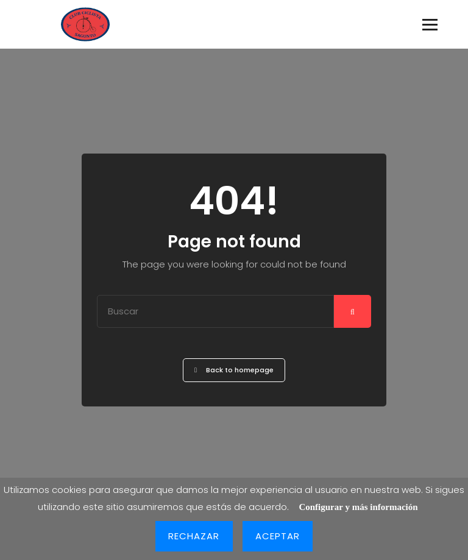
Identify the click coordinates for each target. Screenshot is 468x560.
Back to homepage (234, 370)
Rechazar (194, 536)
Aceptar (277, 536)
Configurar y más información (358, 507)
